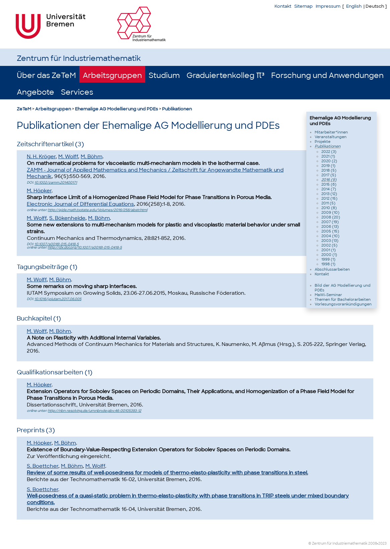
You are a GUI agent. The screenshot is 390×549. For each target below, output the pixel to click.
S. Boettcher (42, 466)
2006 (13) (330, 226)
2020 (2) (329, 161)
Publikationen (177, 109)
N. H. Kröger (41, 156)
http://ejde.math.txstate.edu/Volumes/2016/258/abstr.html (97, 210)
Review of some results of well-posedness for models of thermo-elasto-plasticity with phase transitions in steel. (167, 472)
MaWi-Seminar (328, 294)
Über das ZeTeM (46, 75)
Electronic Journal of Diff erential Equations (80, 204)
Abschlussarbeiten (332, 269)
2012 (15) (329, 198)
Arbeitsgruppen (112, 75)
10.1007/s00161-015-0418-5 (56, 244)
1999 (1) (328, 259)
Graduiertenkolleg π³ (225, 75)
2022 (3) (328, 151)
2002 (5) (329, 245)
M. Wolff (68, 156)
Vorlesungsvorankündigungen (343, 304)
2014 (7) (328, 189)
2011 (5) (328, 203)
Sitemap (303, 6)
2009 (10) (330, 212)
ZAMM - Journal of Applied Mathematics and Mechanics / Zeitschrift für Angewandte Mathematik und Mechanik (155, 173)
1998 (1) (328, 264)
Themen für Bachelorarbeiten (343, 299)
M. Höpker (39, 190)
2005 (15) (330, 231)
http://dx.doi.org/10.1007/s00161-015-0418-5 (85, 247)
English (354, 6)
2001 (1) (328, 250)
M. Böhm (91, 156)
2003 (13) (329, 240)
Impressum (328, 6)
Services (77, 92)
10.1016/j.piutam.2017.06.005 (57, 299)
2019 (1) (328, 165)
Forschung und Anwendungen (327, 75)
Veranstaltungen (330, 136)
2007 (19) (330, 221)
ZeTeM (24, 109)
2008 (372, 543)
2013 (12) (329, 193)
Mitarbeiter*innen (331, 132)
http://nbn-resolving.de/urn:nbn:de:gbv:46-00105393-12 (94, 410)
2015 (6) (328, 184)
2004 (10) (330, 236)
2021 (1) (328, 156)
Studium (164, 75)
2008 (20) (330, 217)
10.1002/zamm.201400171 (55, 182)
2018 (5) (328, 170)
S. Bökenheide (67, 218)
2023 (382, 543)
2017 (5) (328, 175)
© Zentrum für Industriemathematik (338, 543)
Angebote (35, 92)
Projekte (322, 141)
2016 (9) (328, 179)
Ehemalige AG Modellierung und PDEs (116, 109)
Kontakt (283, 6)
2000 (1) (329, 254)
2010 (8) (329, 207)
